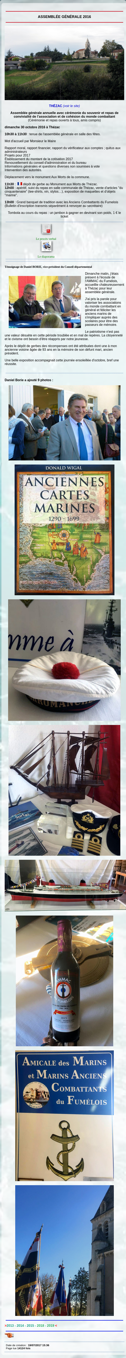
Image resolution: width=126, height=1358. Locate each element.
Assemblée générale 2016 (7, 6)
